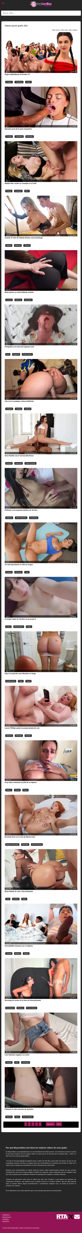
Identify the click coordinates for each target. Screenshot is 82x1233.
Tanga (28, 681)
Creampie (18, 191)
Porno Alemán (31, 1008)
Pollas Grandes (30, 463)
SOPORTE (5, 1221)
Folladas (9, 82)
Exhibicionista (10, 681)
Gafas (24, 899)
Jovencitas (25, 1062)
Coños (8, 627)
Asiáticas (9, 409)
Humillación (10, 1008)
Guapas (8, 1062)
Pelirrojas (19, 736)
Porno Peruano (37, 844)
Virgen (29, 627)
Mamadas (29, 136)
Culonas (9, 300)
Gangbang (19, 82)
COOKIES (5, 1219)
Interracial (18, 463)
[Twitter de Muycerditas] (71, 1217)
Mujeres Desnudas (12, 844)
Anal (7, 354)
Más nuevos (56, 30)
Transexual (33, 518)
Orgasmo (16, 354)
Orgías (28, 82)
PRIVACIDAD (6, 1217)
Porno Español (27, 1117)
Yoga (27, 572)
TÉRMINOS (6, 1215)
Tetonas (26, 245)
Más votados (73, 30)
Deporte (9, 463)
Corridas (9, 136)
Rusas (25, 790)
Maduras (18, 245)
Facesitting (19, 136)
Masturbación (18, 627)
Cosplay (18, 409)
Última (59, 1124)
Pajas (21, 681)
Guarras (9, 1117)
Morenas (18, 300)
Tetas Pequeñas (21, 518)
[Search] (41, 13)
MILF (27, 191)
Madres (8, 245)
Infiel (16, 1062)
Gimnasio (18, 572)
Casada (8, 191)
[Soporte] (77, 1217)
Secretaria (28, 300)
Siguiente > (50, 1124)
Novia (17, 1117)
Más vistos (64, 30)
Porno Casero (27, 354)
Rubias (17, 790)
